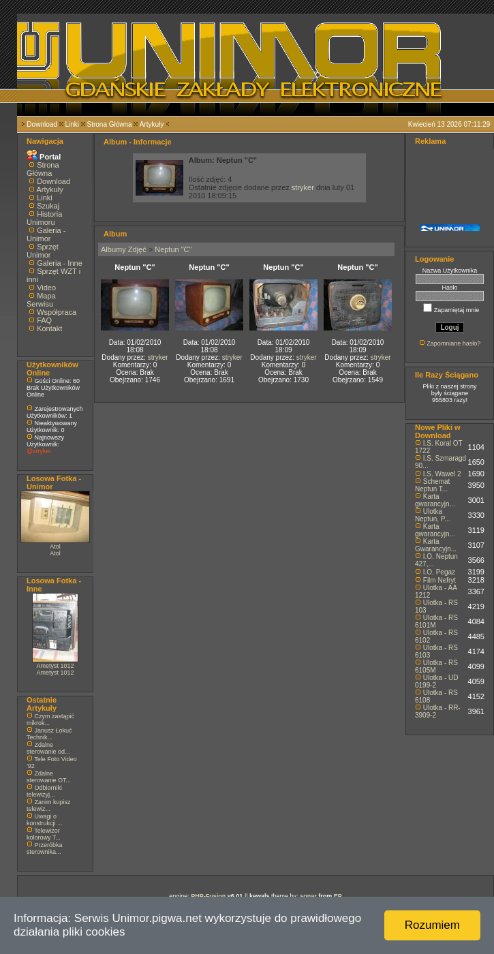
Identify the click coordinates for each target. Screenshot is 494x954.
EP (338, 896)
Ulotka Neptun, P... (432, 515)
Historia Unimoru (44, 218)
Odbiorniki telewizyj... (44, 791)
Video (46, 287)
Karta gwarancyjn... (435, 500)
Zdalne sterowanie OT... (49, 777)
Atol (55, 546)
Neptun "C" (173, 249)
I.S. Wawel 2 (442, 474)
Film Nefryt (439, 580)
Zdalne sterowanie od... (48, 748)
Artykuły (152, 124)
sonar (308, 896)
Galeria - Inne (59, 263)
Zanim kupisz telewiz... (49, 805)
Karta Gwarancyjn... (436, 545)
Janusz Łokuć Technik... (49, 734)
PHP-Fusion (208, 896)
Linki (72, 124)
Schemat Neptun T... (432, 485)
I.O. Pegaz (439, 572)
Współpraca (56, 312)
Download (42, 124)
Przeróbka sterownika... (45, 848)
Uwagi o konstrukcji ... (45, 820)
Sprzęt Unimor (43, 251)
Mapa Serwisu (41, 300)
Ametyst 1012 (55, 665)
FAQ (44, 320)
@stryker (39, 451)
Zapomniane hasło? (453, 343)
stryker (303, 187)
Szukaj (48, 206)
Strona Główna (109, 124)
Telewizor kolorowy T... (44, 834)
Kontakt (49, 328)
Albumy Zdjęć (123, 249)
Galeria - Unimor (46, 234)
